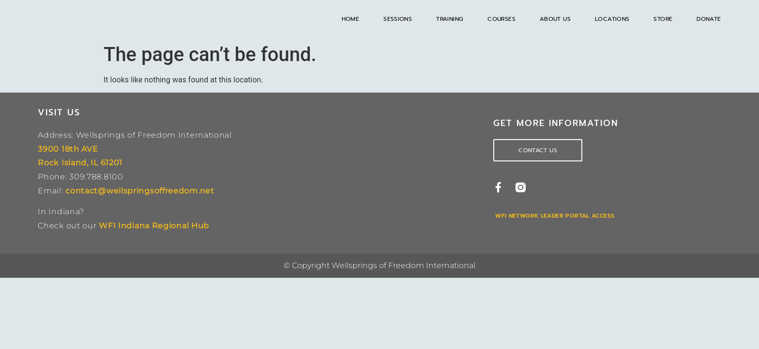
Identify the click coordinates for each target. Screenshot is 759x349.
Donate (709, 19)
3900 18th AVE (68, 149)
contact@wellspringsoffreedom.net (139, 190)
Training (449, 19)
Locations (612, 19)
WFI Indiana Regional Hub (154, 225)
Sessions (397, 19)
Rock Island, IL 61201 (80, 162)
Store (662, 19)
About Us (555, 19)
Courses (501, 19)
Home (351, 19)
